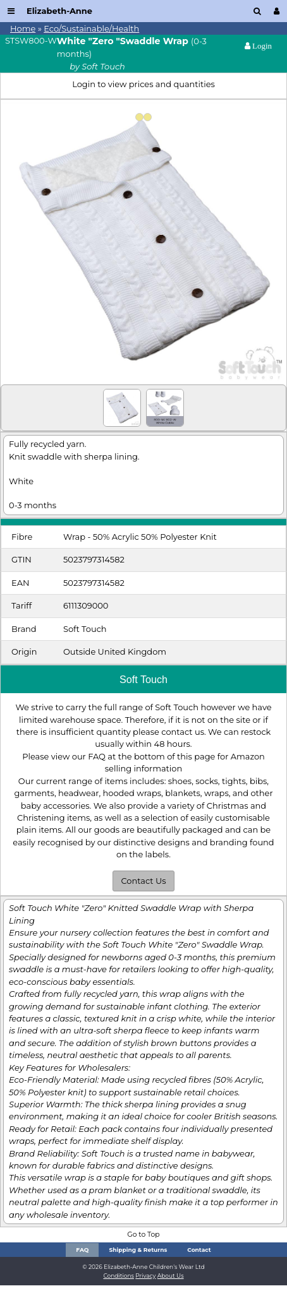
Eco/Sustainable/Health (91, 28)
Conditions (118, 1275)
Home (22, 28)
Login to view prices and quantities (143, 84)
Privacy (145, 1275)
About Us (170, 1275)
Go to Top (143, 1234)
